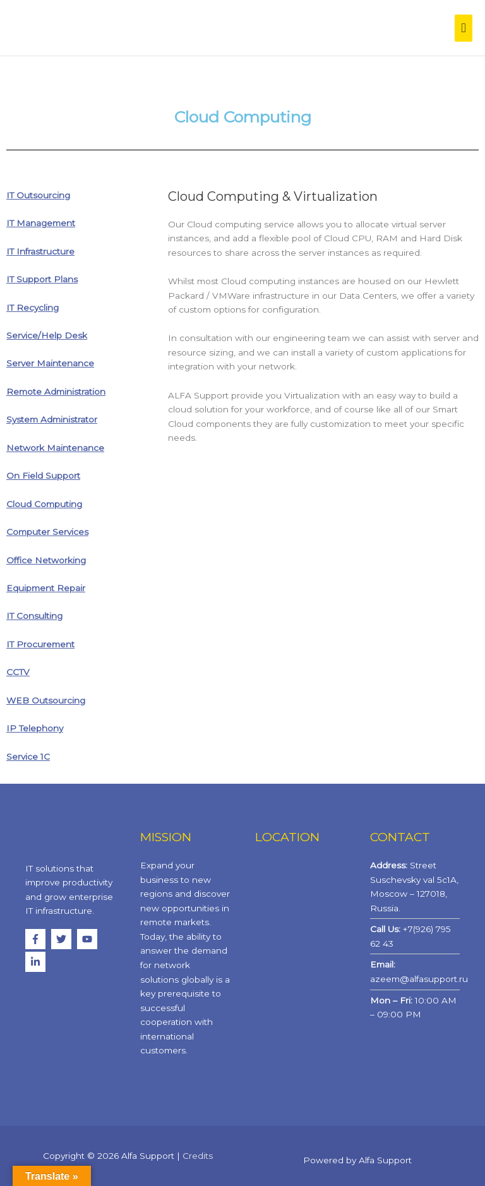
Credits (198, 1156)
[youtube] (88, 939)
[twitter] (63, 939)
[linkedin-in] (37, 962)
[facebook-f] (37, 939)
